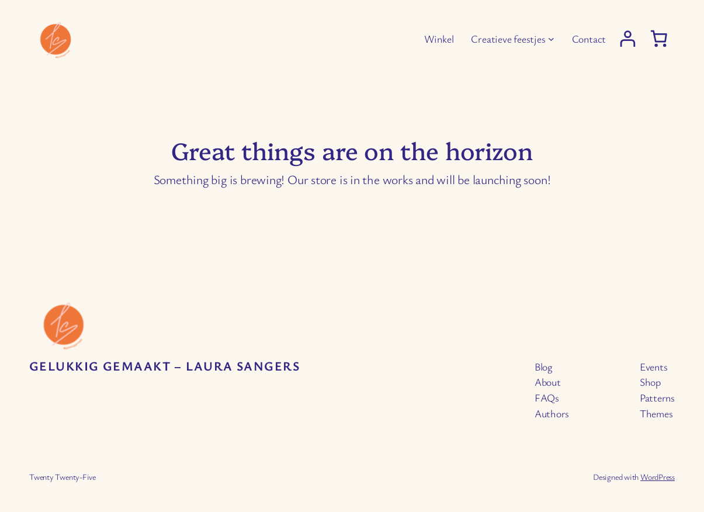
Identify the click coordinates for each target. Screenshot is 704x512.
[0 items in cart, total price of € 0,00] (659, 38)
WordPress (657, 476)
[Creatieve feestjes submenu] (551, 39)
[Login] (627, 38)
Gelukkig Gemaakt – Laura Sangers (164, 365)
